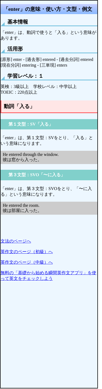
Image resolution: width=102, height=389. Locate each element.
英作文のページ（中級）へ (27, 262)
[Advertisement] (51, 337)
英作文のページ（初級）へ (27, 251)
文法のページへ (16, 241)
